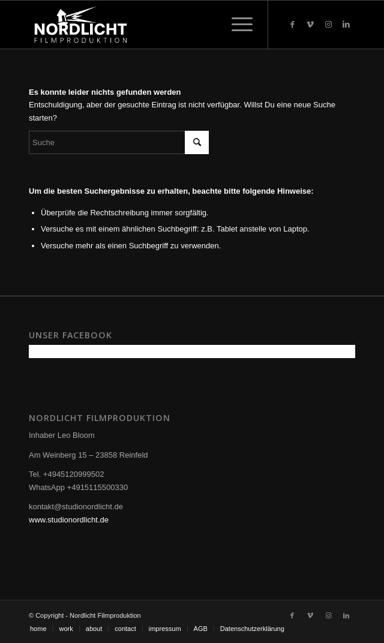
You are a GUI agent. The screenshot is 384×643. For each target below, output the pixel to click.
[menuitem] (38, 629)
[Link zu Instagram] (328, 25)
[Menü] (236, 25)
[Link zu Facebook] (292, 25)
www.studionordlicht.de (69, 519)
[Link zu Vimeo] (310, 25)
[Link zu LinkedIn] (346, 25)
